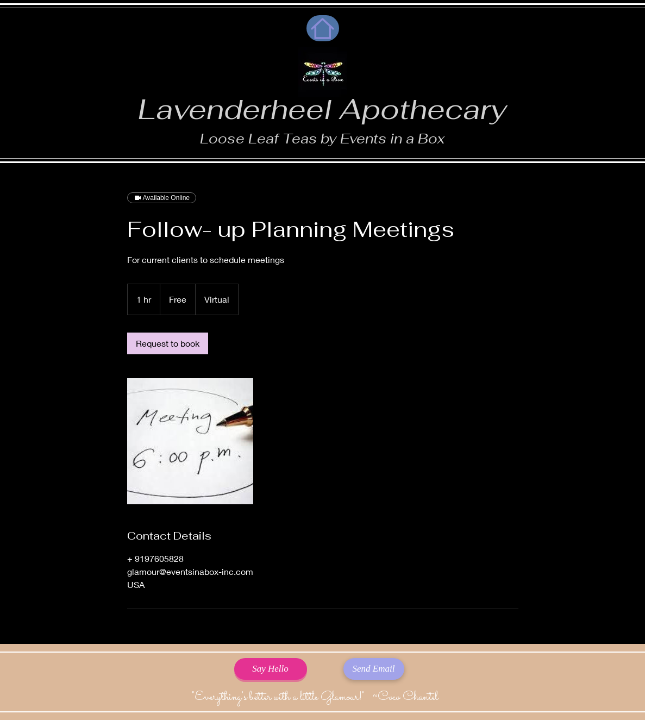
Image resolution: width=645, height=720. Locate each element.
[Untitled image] (190, 441)
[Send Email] (373, 669)
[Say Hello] (270, 669)
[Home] (322, 28)
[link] (167, 343)
